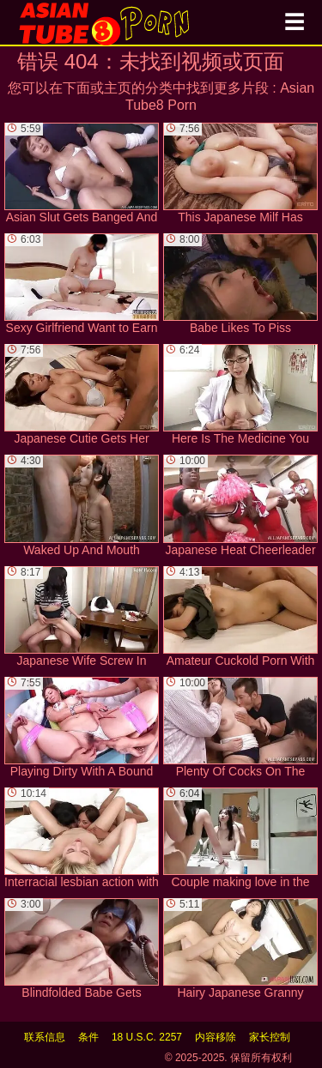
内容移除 (215, 1037)
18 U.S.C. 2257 (147, 1037)
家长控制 (269, 1037)
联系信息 (44, 1037)
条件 (88, 1037)
